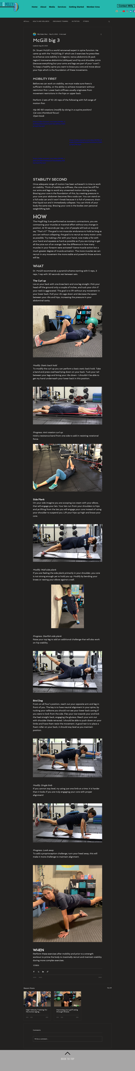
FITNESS (86, 21)
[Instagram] (127, 11)
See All (109, 988)
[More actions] (101, 34)
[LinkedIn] (131, 11)
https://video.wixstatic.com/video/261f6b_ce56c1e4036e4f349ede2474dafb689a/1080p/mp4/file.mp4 (49, 161)
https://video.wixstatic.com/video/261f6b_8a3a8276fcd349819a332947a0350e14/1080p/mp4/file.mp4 (85, 142)
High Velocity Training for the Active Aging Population (36, 1011)
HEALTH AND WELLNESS (41, 21)
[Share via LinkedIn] (43, 972)
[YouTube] (124, 11)
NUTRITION (75, 21)
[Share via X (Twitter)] (38, 972)
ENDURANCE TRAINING (60, 21)
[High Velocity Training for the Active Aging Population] (37, 999)
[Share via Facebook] (34, 972)
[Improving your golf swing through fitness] (67, 999)
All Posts (26, 21)
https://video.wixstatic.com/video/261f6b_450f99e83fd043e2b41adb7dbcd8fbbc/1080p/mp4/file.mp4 (49, 124)
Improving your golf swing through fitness (67, 1011)
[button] (52, 7)
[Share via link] (47, 972)
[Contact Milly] (126, 5)
